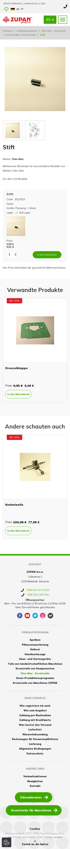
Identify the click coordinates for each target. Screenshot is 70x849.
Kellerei (35, 649)
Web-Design (45, 837)
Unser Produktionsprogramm (35, 678)
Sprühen (35, 639)
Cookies (35, 828)
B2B (43, 3)
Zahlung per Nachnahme (35, 715)
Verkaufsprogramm (27, 30)
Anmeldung (31, 3)
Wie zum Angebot (35, 710)
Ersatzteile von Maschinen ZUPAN (35, 682)
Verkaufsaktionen (35, 776)
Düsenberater (34, 797)
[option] (35, 350)
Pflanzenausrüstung (35, 644)
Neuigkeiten (35, 781)
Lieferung (35, 743)
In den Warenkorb (18, 394)
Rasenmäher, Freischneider (21, 34)
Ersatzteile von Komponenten (35, 668)
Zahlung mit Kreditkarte (35, 719)
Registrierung (13, 3)
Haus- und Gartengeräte (35, 658)
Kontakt (35, 785)
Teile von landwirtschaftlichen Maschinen (35, 663)
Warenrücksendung (35, 734)
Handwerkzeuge (35, 654)
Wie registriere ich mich (35, 705)
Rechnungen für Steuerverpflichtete (35, 739)
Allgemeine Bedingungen (35, 748)
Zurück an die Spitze (35, 843)
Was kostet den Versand (35, 724)
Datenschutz (35, 753)
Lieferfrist (35, 729)
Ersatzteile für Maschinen (34, 810)
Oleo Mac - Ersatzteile (53, 30)
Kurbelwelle (14, 504)
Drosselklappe (16, 368)
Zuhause (8, 30)
